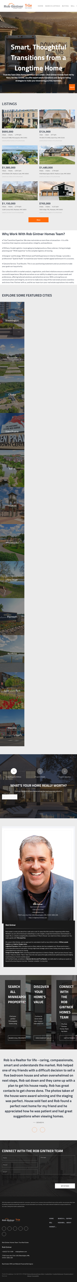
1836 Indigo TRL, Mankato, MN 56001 (51, 209)
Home (40, 6)
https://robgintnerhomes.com (38, 917)
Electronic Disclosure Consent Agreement (43, 1175)
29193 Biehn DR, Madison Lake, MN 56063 (15, 173)
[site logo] (11, 1220)
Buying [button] (65, 6)
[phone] (19, 1164)
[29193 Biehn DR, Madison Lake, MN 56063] (20, 154)
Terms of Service (67, 1178)
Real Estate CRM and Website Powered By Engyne (17, 1264)
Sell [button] (72, 6)
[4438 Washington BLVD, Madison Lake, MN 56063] (57, 154)
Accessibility (35, 1276)
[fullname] (19, 1157)
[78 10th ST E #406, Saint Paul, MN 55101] (57, 119)
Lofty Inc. (10, 1274)
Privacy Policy (5, 1179)
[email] (19, 1171)
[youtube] (26, 1229)
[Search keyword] (35, 87)
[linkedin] (10, 1229)
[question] (57, 1164)
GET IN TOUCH (65, 1186)
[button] (18, 6)
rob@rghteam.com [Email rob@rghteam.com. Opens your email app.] (38, 912)
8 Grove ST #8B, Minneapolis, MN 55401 (14, 138)
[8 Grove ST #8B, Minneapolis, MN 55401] (20, 119)
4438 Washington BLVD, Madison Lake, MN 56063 (55, 173)
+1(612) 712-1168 (37, 909)
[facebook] (4, 1229)
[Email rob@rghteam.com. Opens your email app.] (21, 1251)
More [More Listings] (38, 220)
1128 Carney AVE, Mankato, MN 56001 (14, 209)
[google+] (4, 1234)
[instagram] (21, 1229)
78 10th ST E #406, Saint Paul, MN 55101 (52, 138)
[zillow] (15, 1229)
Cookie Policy (48, 1274)
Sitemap (29, 1276)
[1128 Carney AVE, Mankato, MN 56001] (20, 190)
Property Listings (68, 1274)
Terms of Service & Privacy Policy (35, 1274)
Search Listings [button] (52, 6)
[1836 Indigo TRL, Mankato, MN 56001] (57, 190)
